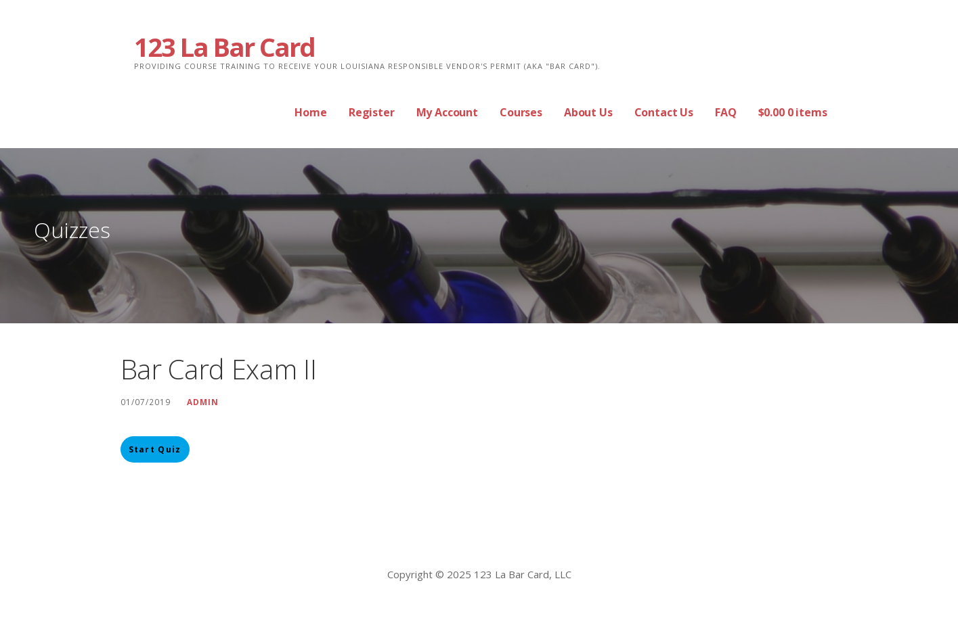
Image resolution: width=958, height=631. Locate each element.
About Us (588, 112)
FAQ (726, 112)
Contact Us (663, 112)
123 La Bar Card (224, 46)
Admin (203, 401)
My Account (447, 112)
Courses (521, 112)
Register (372, 112)
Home (310, 112)
